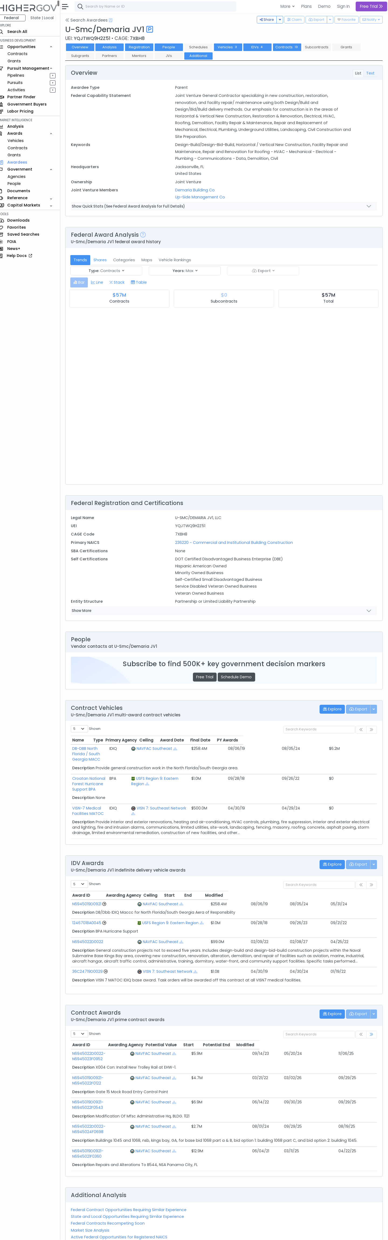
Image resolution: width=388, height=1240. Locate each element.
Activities (21, 90)
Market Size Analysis (95, 1197)
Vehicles (20, 140)
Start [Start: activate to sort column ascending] (281, 889)
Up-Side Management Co (203, 197)
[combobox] (160, 6)
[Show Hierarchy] (233, 749)
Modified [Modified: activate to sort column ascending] (348, 889)
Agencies (21, 176)
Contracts (22, 53)
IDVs (262, 47)
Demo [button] (324, 6)
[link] (371, 1029)
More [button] (286, 6)
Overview (85, 47)
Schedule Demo (238, 677)
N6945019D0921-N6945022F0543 (108, 1085)
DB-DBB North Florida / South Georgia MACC (118, 748)
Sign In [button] (343, 6)
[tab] (84, 282)
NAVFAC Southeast (212, 748)
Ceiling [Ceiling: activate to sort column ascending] (271, 740)
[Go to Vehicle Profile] (109, 898)
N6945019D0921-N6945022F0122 (107, 1066)
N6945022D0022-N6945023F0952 (109, 1048)
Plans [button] (306, 6)
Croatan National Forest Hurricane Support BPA (122, 767)
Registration (143, 47)
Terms (112, 1232)
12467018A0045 (91, 917)
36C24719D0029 (92, 965)
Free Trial (207, 677)
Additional (203, 55)
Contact (94, 1232)
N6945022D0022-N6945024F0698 (109, 1104)
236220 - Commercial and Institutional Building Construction (237, 542)
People (19, 183)
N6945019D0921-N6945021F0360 (107, 1123)
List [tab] (358, 73)
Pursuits (19, 82)
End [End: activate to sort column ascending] (310, 889)
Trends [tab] (85, 260)
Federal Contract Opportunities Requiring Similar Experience (133, 1177)
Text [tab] (370, 73)
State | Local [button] (46, 18)
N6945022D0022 (92, 936)
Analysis (114, 47)
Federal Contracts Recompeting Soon (113, 1190)
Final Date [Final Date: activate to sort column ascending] (329, 740)
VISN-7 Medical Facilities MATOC (107, 786)
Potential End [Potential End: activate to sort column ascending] (315, 1039)
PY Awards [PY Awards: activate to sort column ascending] (358, 740)
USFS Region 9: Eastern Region (222, 767)
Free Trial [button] (371, 6)
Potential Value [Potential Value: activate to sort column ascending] (242, 1039)
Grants (19, 61)
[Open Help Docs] (115, 20)
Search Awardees (91, 20)
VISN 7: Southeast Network (219, 786)
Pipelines (20, 75)
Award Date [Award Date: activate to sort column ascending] (298, 740)
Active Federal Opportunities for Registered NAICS (124, 1204)
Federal (16, 18)
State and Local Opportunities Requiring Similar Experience (132, 1184)
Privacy (129, 1232)
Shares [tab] (105, 260)
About (77, 1232)
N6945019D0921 (91, 898)
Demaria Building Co (198, 190)
